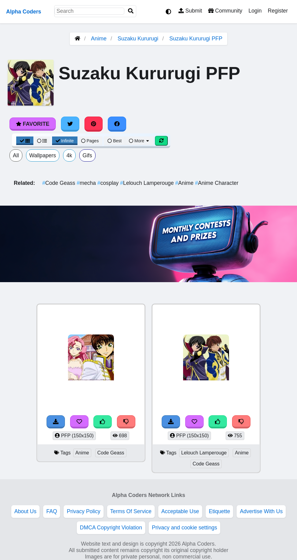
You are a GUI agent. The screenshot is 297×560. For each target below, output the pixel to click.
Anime (99, 38)
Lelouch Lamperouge (147, 183)
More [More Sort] (139, 140)
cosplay (108, 183)
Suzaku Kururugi (138, 38)
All (16, 155)
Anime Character (217, 183)
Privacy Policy (83, 511)
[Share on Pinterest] (94, 124)
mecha (87, 183)
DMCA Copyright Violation (111, 528)
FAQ (51, 511)
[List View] (42, 140)
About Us (25, 511)
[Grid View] (24, 140)
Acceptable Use (180, 511)
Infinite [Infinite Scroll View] (65, 140)
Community (225, 11)
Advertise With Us (261, 511)
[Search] (131, 11)
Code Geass (59, 183)
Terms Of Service (131, 511)
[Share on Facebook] (117, 124)
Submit (190, 11)
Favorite (32, 124)
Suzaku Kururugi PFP (195, 38)
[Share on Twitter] (70, 124)
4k (69, 155)
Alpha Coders (23, 12)
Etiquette (219, 511)
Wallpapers (42, 155)
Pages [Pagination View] (90, 140)
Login (254, 11)
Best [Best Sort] (114, 140)
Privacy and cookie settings (184, 528)
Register (278, 11)
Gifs (87, 155)
